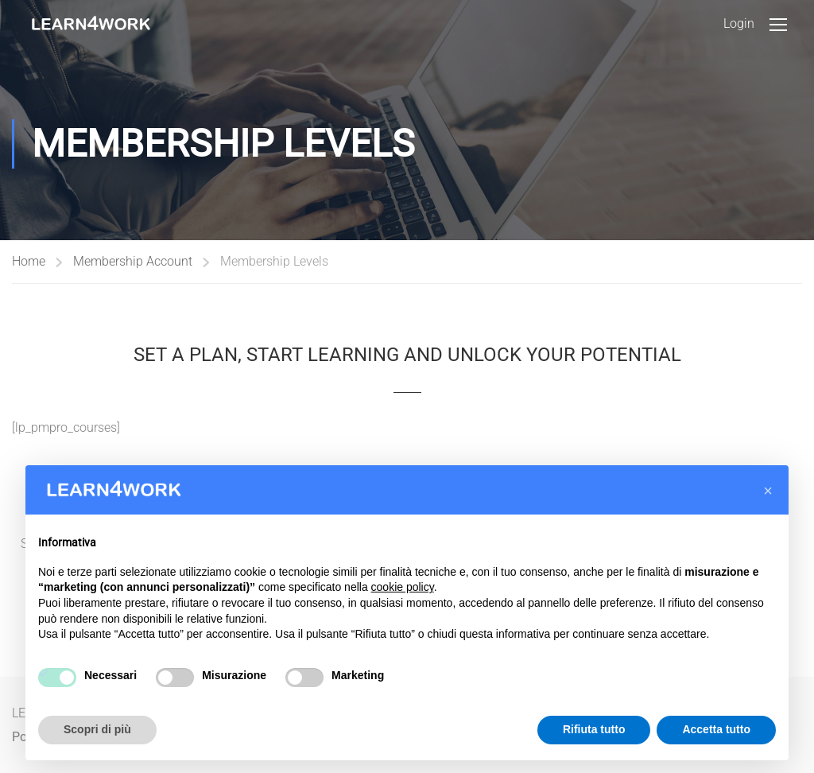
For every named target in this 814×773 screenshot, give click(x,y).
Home (28, 261)
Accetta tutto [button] (716, 729)
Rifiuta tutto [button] (594, 729)
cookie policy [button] (402, 587)
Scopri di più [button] (97, 729)
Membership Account (132, 261)
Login (738, 23)
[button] (768, 490)
